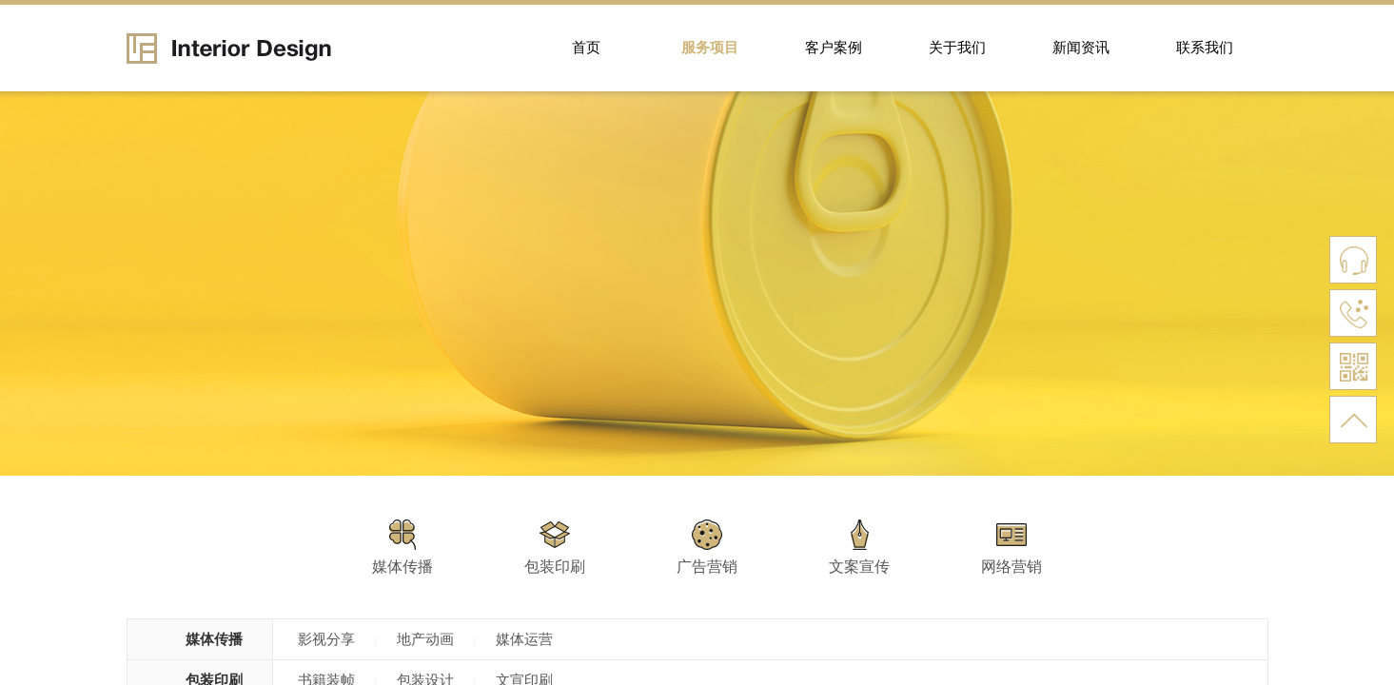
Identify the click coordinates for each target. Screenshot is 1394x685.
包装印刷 (554, 566)
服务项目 (709, 47)
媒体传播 (402, 566)
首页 (586, 47)
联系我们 (1204, 47)
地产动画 (425, 639)
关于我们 (957, 47)
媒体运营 (524, 639)
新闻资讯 (1080, 47)
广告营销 (707, 566)
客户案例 (833, 47)
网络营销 (1011, 566)
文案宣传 (859, 566)
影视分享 (326, 639)
